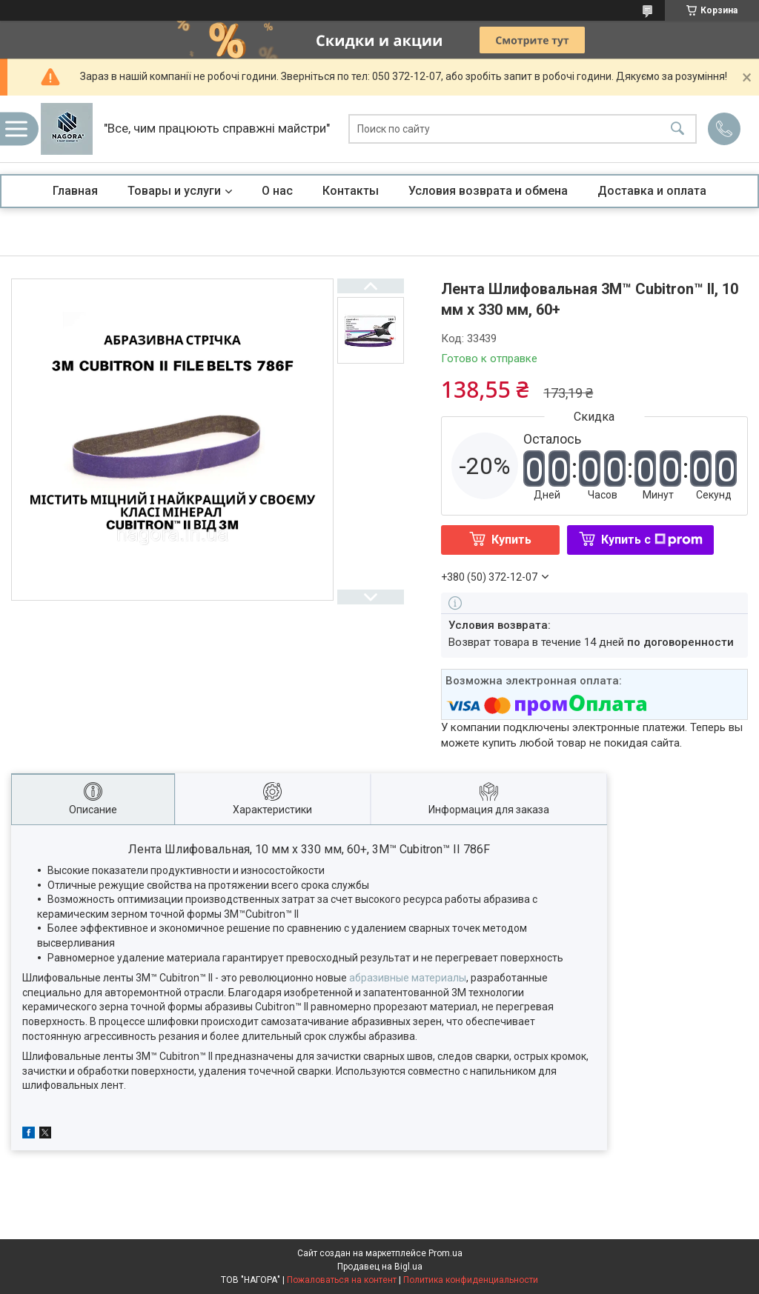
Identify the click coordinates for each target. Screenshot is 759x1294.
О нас (277, 191)
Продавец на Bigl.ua (379, 1266)
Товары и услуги (174, 191)
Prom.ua (445, 1253)
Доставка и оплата (651, 191)
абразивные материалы (407, 978)
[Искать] (677, 129)
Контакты (350, 191)
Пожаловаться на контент (342, 1280)
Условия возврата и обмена (488, 191)
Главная (75, 191)
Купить (511, 540)
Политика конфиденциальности (470, 1280)
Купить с (652, 540)
